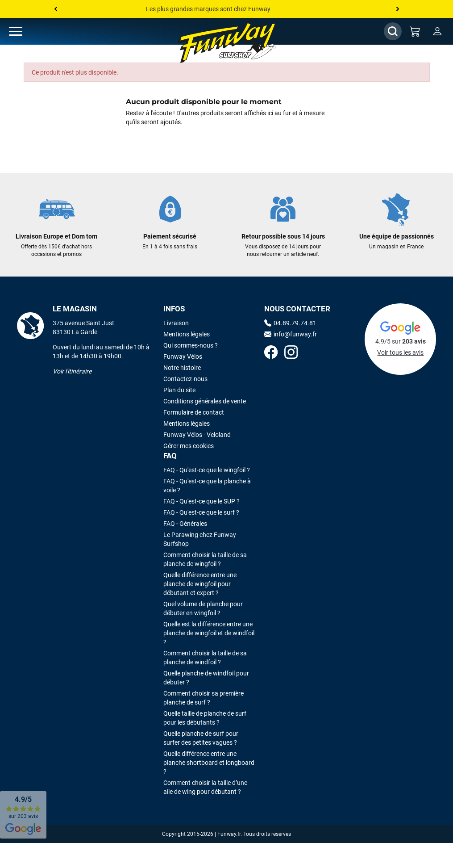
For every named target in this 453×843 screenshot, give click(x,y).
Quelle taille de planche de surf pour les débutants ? (204, 718)
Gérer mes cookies (188, 445)
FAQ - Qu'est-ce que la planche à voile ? (207, 486)
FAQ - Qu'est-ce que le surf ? (201, 512)
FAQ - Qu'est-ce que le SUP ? (201, 501)
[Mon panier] (415, 31)
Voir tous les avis (400, 352)
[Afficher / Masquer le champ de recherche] (393, 31)
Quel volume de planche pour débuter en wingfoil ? (203, 608)
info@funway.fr (290, 334)
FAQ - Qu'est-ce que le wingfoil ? (206, 470)
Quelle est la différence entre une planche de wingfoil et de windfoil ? (208, 633)
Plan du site (179, 390)
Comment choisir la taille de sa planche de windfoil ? (205, 658)
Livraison (176, 323)
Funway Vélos (182, 356)
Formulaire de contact (193, 412)
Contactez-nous (185, 378)
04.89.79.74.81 (290, 323)
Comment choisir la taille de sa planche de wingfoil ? (205, 559)
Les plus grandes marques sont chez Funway (208, 9)
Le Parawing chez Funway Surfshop (199, 539)
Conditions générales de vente (204, 401)
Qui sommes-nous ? (190, 345)
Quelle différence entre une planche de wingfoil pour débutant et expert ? (200, 583)
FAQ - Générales (185, 523)
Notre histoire (182, 367)
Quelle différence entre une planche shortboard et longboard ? (208, 762)
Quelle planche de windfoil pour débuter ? (206, 678)
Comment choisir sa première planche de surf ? (203, 698)
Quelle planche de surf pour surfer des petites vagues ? (200, 738)
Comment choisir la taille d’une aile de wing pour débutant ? (205, 787)
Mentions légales (186, 334)
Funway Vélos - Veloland (197, 434)
